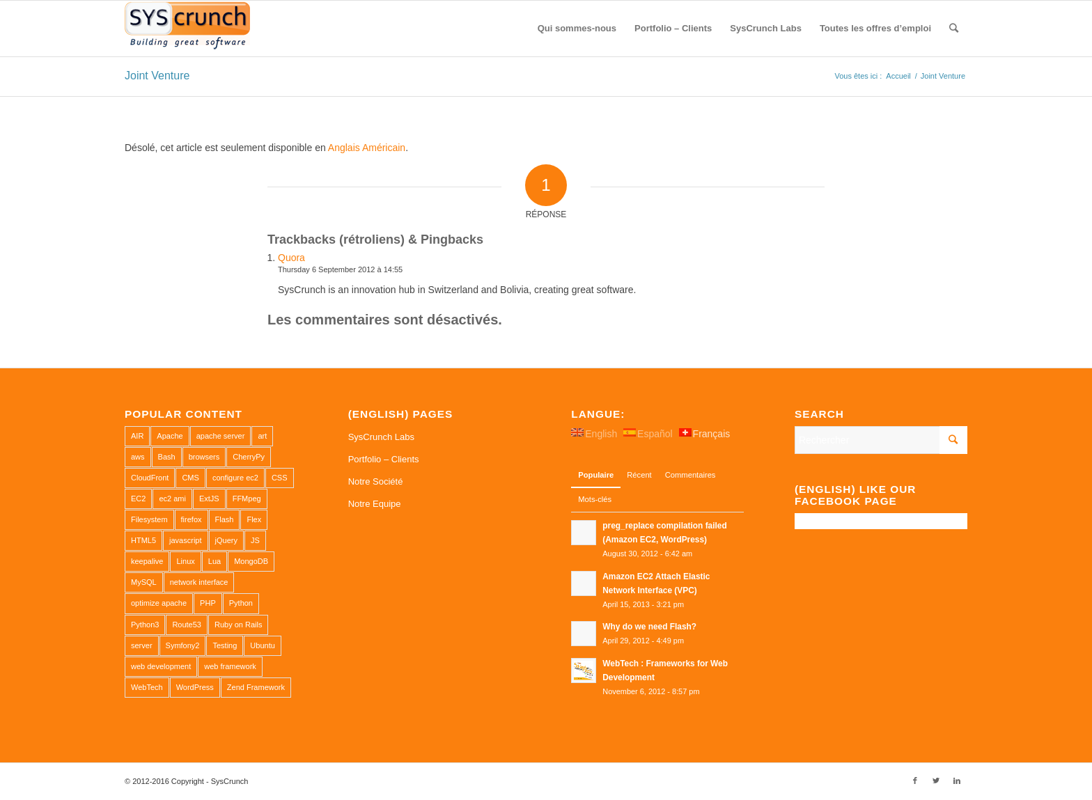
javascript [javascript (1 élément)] (185, 540)
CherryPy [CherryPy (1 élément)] (249, 457)
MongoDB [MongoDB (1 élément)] (251, 561)
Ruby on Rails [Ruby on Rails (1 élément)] (238, 624)
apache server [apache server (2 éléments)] (220, 436)
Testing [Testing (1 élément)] (224, 645)
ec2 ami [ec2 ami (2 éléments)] (172, 498)
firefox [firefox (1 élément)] (191, 519)
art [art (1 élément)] (262, 436)
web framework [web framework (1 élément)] (230, 666)
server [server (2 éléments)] (142, 645)
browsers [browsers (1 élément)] (204, 457)
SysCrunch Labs (381, 437)
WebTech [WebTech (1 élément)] (147, 687)
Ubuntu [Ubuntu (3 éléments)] (262, 645)
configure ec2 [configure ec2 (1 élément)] (235, 477)
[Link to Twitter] (936, 780)
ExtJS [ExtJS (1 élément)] (209, 498)
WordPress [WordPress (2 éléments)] (195, 687)
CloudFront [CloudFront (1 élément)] (150, 477)
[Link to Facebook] (915, 780)
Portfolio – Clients (383, 459)
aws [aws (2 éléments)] (138, 457)
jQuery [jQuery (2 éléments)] (226, 540)
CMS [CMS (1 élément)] (190, 477)
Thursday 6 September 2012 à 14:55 (340, 269)
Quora (291, 257)
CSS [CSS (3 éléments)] (280, 477)
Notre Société (375, 481)
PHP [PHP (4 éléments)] (208, 603)
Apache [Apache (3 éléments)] (169, 436)
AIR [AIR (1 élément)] (137, 436)
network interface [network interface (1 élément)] (199, 582)
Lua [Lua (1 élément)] (214, 561)
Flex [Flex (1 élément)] (254, 519)
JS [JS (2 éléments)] (255, 540)
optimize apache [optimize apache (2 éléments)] (159, 603)
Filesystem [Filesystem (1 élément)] (149, 519)
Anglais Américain (366, 147)
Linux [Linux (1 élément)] (185, 561)
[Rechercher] (953, 28)
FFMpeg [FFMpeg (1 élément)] (247, 498)
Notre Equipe (374, 504)
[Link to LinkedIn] (956, 780)
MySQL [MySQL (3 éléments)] (144, 582)
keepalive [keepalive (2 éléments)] (147, 561)
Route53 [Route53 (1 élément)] (186, 624)
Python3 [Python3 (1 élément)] (145, 624)
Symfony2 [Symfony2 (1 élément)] (183, 645)
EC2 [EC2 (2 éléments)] (138, 498)
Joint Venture (157, 75)
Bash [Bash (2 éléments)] (167, 457)
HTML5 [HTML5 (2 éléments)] (143, 540)
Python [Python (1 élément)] (241, 603)
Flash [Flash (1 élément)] (224, 519)
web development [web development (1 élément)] (161, 666)
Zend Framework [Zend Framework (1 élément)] (256, 687)
